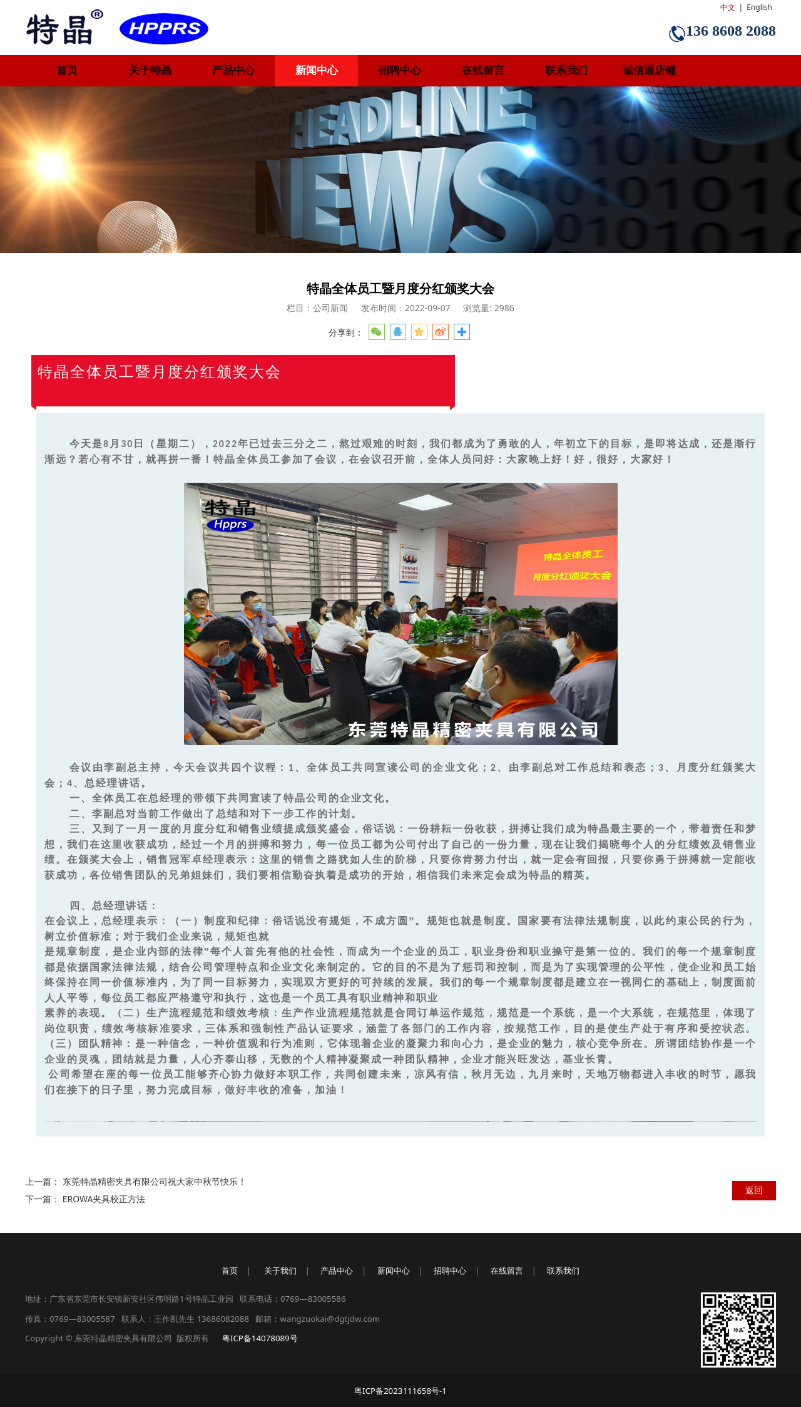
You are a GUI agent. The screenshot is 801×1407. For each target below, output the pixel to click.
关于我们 (280, 1270)
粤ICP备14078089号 (260, 1338)
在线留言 (483, 70)
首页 (67, 70)
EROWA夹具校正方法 (104, 1199)
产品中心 (233, 70)
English (759, 7)
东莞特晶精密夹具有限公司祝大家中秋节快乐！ (155, 1181)
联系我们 (566, 70)
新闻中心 (316, 70)
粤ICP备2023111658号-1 (400, 1390)
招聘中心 (400, 70)
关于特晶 (150, 70)
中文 (727, 7)
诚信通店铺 (649, 70)
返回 (754, 1190)
